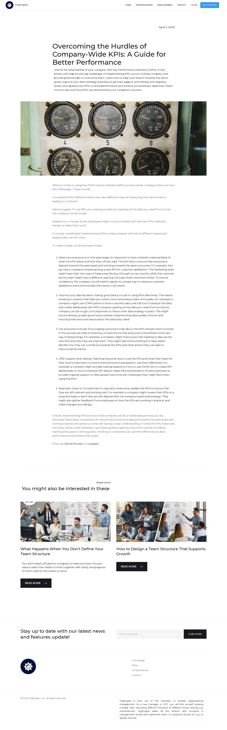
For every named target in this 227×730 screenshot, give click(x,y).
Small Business (140, 670)
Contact (182, 5)
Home (128, 5)
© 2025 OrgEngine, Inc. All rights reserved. (43, 698)
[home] (17, 5)
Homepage (138, 660)
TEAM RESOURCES (144, 5)
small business (165, 5)
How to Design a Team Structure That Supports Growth (160, 551)
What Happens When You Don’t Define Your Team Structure (61, 551)
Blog (134, 665)
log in (194, 5)
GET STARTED (210, 5)
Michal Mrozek (74, 443)
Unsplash (93, 443)
